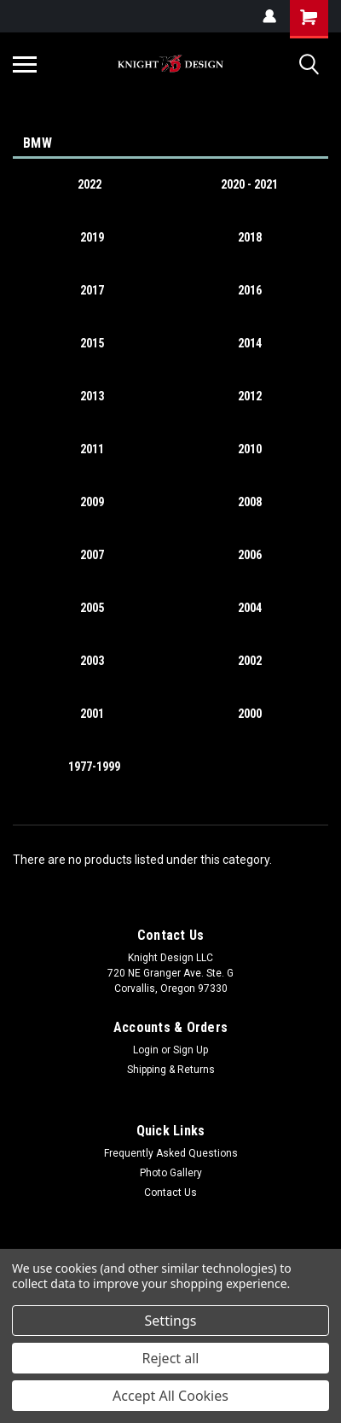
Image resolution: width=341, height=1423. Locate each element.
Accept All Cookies (170, 1395)
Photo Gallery (171, 1173)
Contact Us (170, 1192)
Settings (171, 1320)
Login (146, 1050)
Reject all (170, 1358)
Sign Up (190, 1050)
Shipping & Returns (171, 1070)
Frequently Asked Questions (171, 1153)
